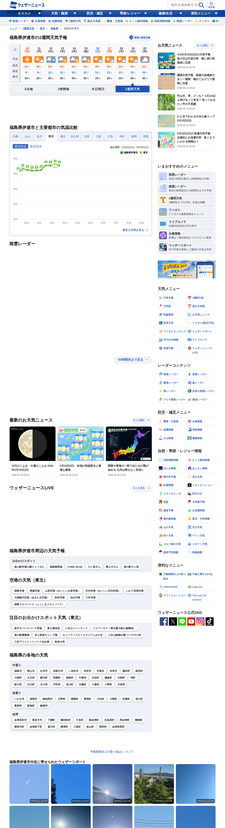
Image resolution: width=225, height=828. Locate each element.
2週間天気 (28, 28)
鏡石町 (44, 677)
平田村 (56, 684)
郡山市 (31, 670)
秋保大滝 (60, 641)
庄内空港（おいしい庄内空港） (103, 590)
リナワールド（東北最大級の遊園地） (114, 628)
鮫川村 (18, 684)
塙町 (132, 677)
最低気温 (36, 146)
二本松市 (73, 670)
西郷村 (56, 677)
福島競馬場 (56, 566)
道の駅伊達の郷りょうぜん (29, 566)
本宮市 (113, 670)
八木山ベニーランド (76, 628)
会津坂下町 (36, 726)
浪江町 (139, 698)
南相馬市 (48, 698)
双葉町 (126, 698)
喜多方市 (37, 720)
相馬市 (33, 698)
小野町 (108, 684)
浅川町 (69, 684)
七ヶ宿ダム (94, 566)
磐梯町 (139, 720)
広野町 (61, 698)
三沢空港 (91, 597)
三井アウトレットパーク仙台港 (31, 641)
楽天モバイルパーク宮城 (28, 628)
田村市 (87, 670)
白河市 (44, 670)
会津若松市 (20, 720)
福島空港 (19, 590)
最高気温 (20, 146)
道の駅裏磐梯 (21, 635)
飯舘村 (44, 705)
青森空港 (35, 590)
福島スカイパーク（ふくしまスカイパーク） (39, 604)
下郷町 (51, 720)
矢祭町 (121, 677)
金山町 (90, 726)
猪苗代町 (19, 726)
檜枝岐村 (65, 720)
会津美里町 (118, 726)
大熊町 (113, 698)
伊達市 (100, 670)
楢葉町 (74, 698)
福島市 (18, 670)
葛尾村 (18, 705)
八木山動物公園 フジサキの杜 (124, 635)
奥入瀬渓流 (53, 628)
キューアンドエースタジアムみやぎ (83, 635)
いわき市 (19, 698)
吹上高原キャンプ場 (46, 635)
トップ (13, 28)
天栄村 (121, 684)
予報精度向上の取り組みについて (111, 751)
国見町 (139, 670)
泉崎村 (69, 677)
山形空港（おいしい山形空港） (62, 590)
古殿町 (82, 684)
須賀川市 (58, 670)
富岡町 (87, 698)
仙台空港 (75, 597)
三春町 (95, 684)
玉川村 (44, 684)
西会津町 (125, 720)
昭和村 (103, 726)
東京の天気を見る (136, 230)
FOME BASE (75, 566)
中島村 (82, 677)
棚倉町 (108, 677)
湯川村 (51, 726)
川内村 (100, 698)
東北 (42, 28)
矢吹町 (95, 677)
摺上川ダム (112, 566)
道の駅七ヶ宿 (131, 566)
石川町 (31, 684)
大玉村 (31, 677)
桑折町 (126, 670)
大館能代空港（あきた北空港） (31, 597)
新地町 (31, 705)
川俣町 (18, 677)
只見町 (79, 720)
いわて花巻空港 (135, 590)
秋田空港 (60, 597)
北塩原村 (109, 720)
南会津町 (94, 720)
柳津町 (64, 726)
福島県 (54, 28)
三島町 (77, 726)
